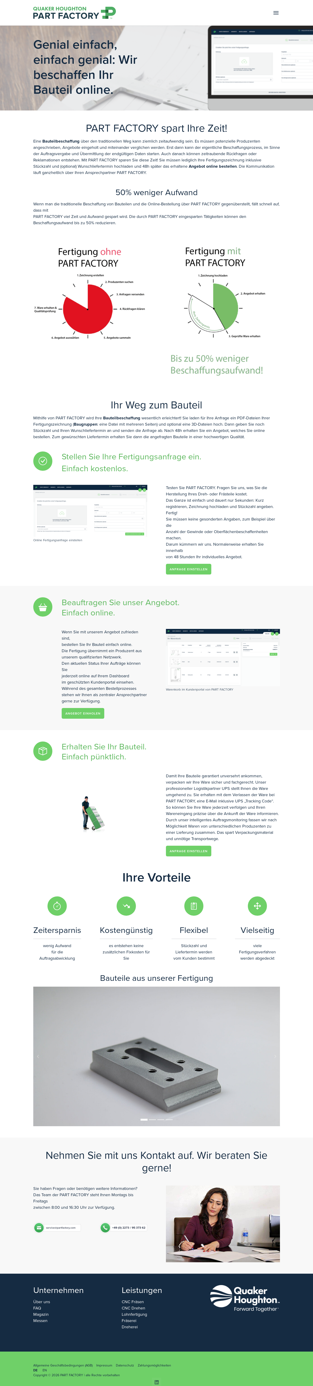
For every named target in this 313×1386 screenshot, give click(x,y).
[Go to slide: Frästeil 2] (152, 1119)
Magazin (41, 1314)
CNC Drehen (133, 1308)
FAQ (37, 1308)
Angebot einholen (83, 713)
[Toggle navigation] (276, 13)
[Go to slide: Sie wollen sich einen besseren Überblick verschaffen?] (169, 1119)
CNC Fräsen (133, 1302)
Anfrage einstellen (189, 569)
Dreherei (130, 1327)
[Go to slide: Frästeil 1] (144, 1119)
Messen (40, 1321)
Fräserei (129, 1321)
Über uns (41, 1302)
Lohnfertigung (134, 1314)
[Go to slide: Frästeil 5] (160, 1119)
